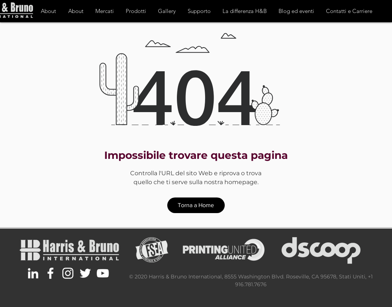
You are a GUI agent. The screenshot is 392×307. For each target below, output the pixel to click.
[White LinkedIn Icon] (33, 273)
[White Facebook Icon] (50, 273)
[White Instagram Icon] (67, 273)
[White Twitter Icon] (85, 273)
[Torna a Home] (196, 205)
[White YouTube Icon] (102, 273)
